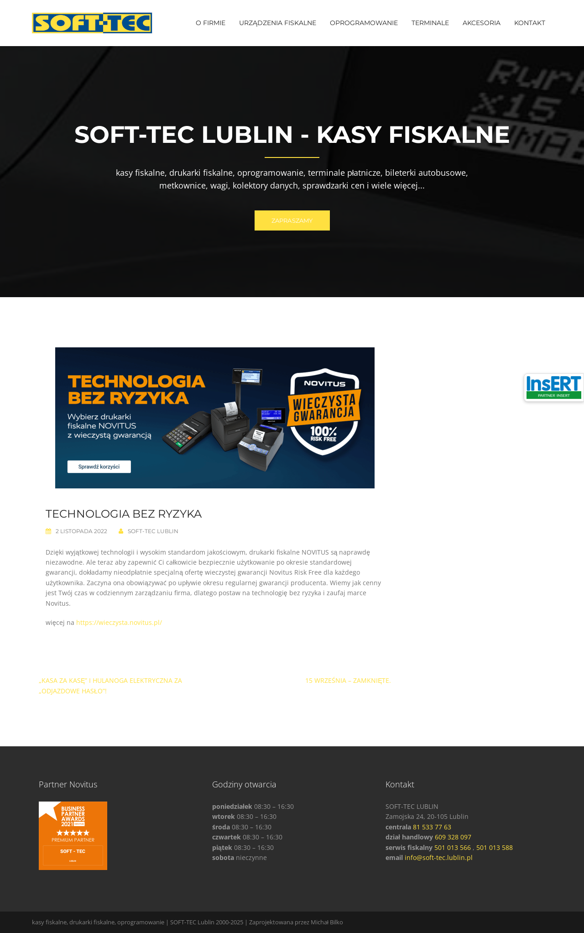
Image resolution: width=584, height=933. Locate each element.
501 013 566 (452, 847)
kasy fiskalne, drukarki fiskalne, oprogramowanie (98, 922)
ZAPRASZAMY (292, 220)
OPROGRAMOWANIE (364, 23)
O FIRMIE (210, 23)
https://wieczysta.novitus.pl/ (119, 622)
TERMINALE (430, 23)
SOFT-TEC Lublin (153, 531)
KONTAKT (529, 23)
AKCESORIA (482, 23)
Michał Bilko (327, 922)
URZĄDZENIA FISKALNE (277, 23)
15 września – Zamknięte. (348, 680)
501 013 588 (494, 847)
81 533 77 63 (432, 827)
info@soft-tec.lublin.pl (439, 857)
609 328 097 (453, 837)
